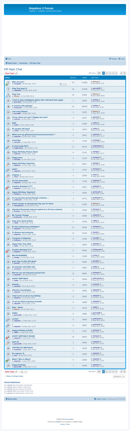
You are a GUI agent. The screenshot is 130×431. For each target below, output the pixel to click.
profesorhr (97, 192)
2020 (14, 123)
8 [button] (121, 73)
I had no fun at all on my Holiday (26, 296)
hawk (16, 246)
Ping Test (16, 94)
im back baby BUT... (21, 146)
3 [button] (109, 73)
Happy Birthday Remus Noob (25, 152)
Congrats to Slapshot (21, 238)
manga (95, 151)
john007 (17, 263)
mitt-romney (97, 278)
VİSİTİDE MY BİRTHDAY (22, 348)
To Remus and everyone (22, 232)
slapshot (17, 165)
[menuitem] (8, 59)
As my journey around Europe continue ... (30, 198)
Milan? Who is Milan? (21, 359)
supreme (17, 136)
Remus (95, 81)
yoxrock (17, 119)
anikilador (17, 90)
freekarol (96, 157)
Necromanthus (69, 419)
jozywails (17, 274)
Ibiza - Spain (17, 307)
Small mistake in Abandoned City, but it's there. (33, 204)
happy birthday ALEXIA (22, 330)
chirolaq (17, 142)
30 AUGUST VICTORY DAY (23, 267)
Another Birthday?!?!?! (22, 186)
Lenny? (15, 319)
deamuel (17, 286)
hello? (15, 169)
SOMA (15, 313)
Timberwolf (97, 249)
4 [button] (112, 73)
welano (95, 100)
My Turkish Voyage (20, 215)
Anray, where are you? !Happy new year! (30, 117)
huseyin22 (18, 107)
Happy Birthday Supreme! (23, 163)
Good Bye (16, 140)
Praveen (17, 211)
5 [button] (116, 73)
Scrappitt (17, 84)
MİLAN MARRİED (19, 255)
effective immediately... (22, 290)
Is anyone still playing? (22, 106)
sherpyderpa (18, 205)
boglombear (18, 148)
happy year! (17, 157)
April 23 (15, 342)
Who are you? (18, 82)
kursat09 (17, 113)
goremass (17, 102)
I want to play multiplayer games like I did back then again (37, 100)
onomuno (17, 269)
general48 (96, 88)
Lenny (95, 255)
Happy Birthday (19, 365)
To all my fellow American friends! (27, 301)
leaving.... (16, 284)
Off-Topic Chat (13, 69)
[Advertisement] (65, 36)
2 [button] (106, 73)
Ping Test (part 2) (19, 88)
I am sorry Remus (20, 111)
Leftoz (16, 125)
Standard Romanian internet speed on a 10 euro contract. (37, 209)
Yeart (16, 177)
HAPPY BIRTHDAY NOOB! (23, 336)
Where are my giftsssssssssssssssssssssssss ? (33, 134)
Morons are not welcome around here (28, 273)
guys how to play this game (24, 261)
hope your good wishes (22, 221)
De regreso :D (18, 353)
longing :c (16, 175)
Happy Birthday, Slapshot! (23, 192)
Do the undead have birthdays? (26, 227)
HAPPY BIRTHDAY (20, 278)
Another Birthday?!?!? (22, 250)
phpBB (58, 422)
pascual (96, 117)
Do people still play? (21, 129)
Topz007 (96, 238)
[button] (99, 73)
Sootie (95, 232)
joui (15, 355)
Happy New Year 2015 (21, 244)
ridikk (16, 223)
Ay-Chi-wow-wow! (20, 181)
